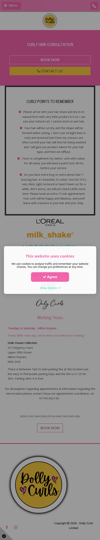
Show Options (50, 288)
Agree (50, 276)
